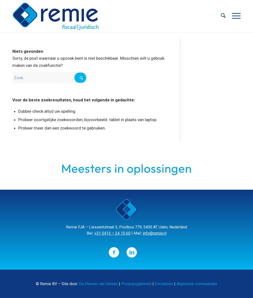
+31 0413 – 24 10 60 (112, 233)
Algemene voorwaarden (196, 283)
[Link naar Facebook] (114, 252)
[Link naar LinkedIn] (131, 252)
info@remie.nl (155, 233)
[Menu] (235, 16)
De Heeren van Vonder (98, 283)
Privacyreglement (136, 283)
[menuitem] (223, 16)
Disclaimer (164, 283)
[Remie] (55, 16)
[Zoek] (223, 16)
